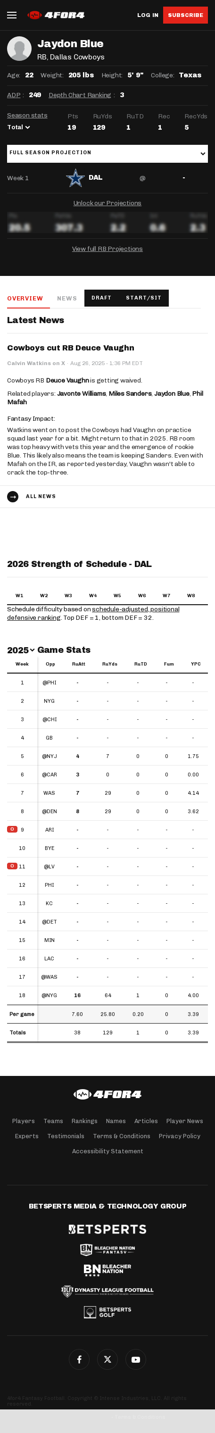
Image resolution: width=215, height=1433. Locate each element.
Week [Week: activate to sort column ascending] (22, 664)
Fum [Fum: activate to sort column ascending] (169, 664)
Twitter (107, 1359)
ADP (13, 95)
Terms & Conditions (121, 1136)
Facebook (79, 1359)
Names (116, 1121)
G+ (136, 1359)
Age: (13, 75)
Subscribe (185, 15)
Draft (101, 298)
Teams (53, 1121)
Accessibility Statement (107, 1151)
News (67, 298)
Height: (112, 75)
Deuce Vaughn (67, 380)
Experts (27, 1136)
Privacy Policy (179, 1136)
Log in (147, 15)
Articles (146, 1121)
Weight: (52, 75)
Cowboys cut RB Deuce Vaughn (70, 348)
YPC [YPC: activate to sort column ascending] (196, 664)
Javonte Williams (81, 394)
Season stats (27, 115)
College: (162, 75)
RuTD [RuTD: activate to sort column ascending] (140, 664)
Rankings (85, 1121)
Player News (184, 1121)
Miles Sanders (129, 394)
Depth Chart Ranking (80, 95)
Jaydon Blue (172, 394)
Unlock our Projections (108, 203)
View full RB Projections (107, 249)
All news (41, 496)
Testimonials (65, 1136)
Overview (25, 298)
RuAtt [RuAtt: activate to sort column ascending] (78, 664)
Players (23, 1121)
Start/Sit (144, 298)
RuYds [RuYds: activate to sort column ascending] (109, 664)
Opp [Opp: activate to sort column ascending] (50, 664)
